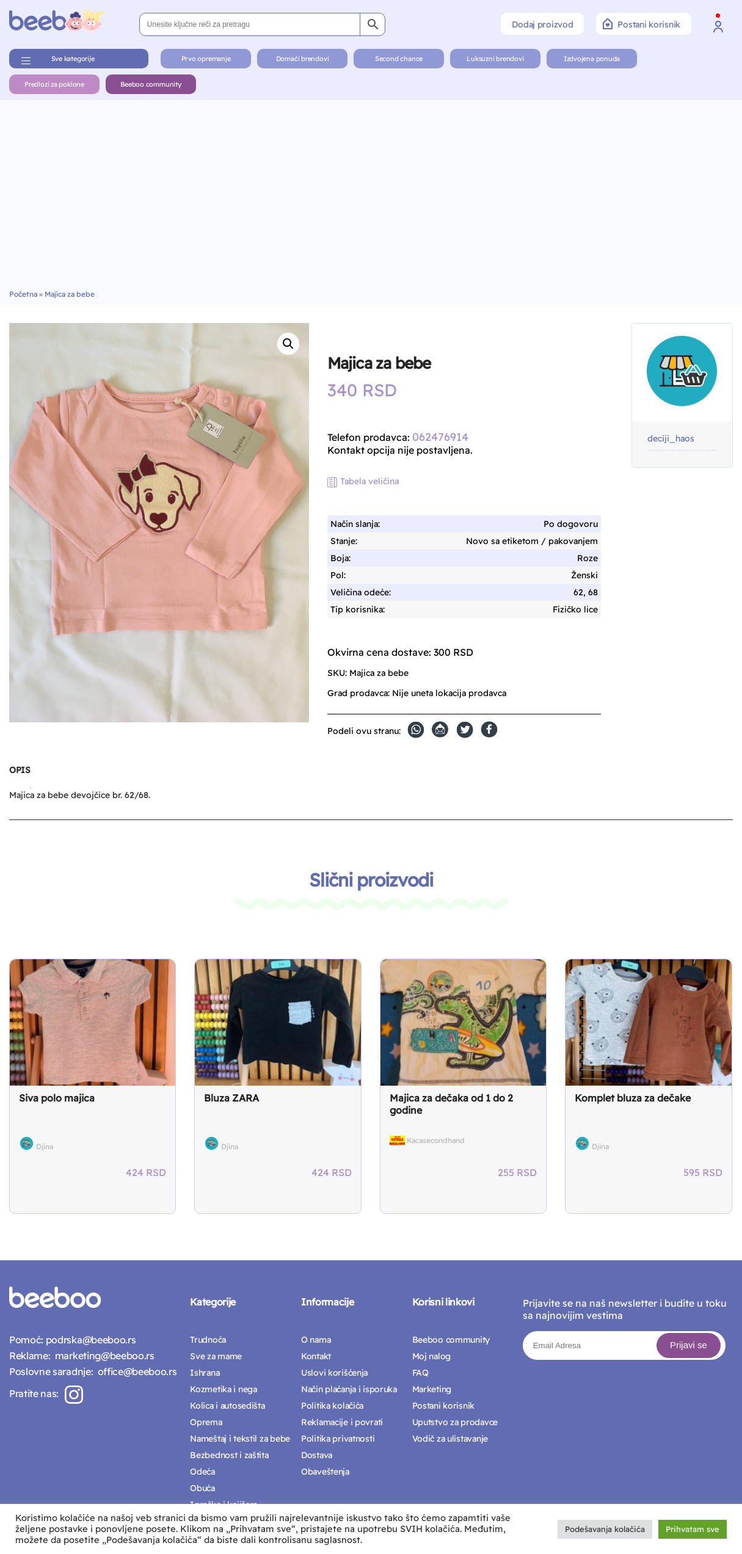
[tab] (19, 775)
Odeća (202, 1471)
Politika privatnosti (337, 1438)
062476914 (440, 437)
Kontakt (316, 1356)
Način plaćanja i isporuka (349, 1389)
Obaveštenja (325, 1471)
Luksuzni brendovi (495, 58)
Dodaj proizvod (542, 24)
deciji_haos (670, 439)
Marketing (431, 1389)
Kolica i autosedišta (227, 1405)
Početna (23, 294)
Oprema (206, 1422)
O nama (315, 1339)
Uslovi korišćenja (334, 1372)
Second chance (399, 58)
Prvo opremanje (206, 58)
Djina (44, 1146)
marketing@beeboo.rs (102, 1355)
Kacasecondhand (436, 1140)
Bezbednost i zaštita (229, 1455)
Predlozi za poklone (54, 84)
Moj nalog (431, 1356)
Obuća (202, 1488)
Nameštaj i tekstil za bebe (240, 1438)
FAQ (420, 1372)
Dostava (316, 1455)
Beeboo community (150, 84)
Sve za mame (216, 1356)
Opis (19, 769)
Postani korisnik (641, 24)
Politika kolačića (332, 1405)
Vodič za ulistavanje (450, 1438)
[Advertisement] (371, 197)
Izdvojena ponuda (592, 58)
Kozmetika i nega (223, 1389)
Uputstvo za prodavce (455, 1422)
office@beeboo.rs (134, 1371)
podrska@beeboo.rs (89, 1340)
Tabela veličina (369, 481)
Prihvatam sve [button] (692, 1529)
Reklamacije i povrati (342, 1422)
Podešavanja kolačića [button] (605, 1529)
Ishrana (204, 1372)
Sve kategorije (73, 58)
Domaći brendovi (302, 58)
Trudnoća (208, 1339)
